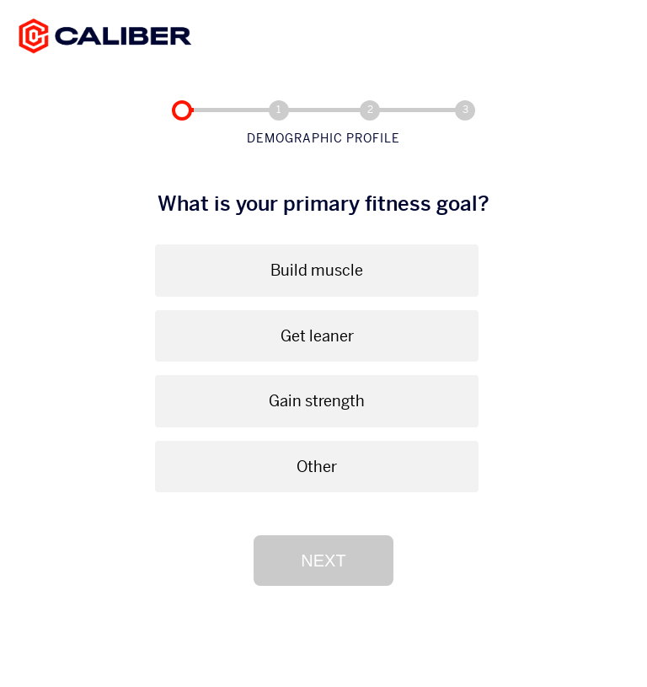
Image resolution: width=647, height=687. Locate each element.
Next (323, 560)
